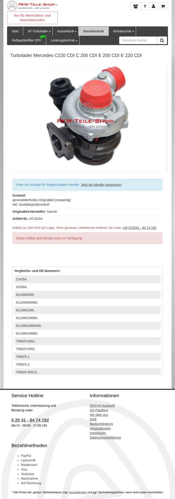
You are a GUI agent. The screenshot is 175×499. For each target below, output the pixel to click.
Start (15, 31)
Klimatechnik (122, 31)
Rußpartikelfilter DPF (26, 40)
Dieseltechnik (93, 31)
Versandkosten (78, 492)
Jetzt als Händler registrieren (101, 185)
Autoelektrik (65, 31)
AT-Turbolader (38, 31)
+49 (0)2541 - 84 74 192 (139, 228)
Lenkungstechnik (63, 40)
